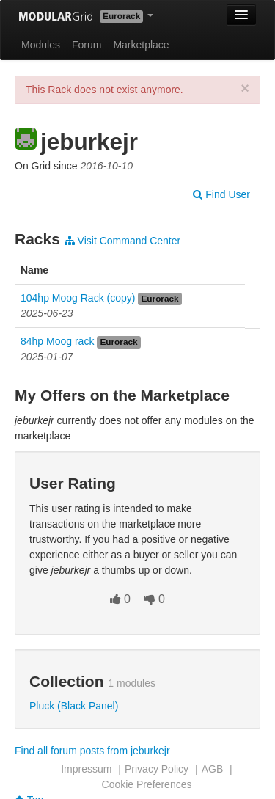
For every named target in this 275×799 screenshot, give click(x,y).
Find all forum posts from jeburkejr (92, 750)
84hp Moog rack (57, 341)
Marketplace (141, 45)
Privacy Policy (156, 769)
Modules (40, 45)
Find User (221, 194)
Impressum (86, 769)
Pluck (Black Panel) (73, 706)
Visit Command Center (122, 241)
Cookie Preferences (147, 784)
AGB (213, 769)
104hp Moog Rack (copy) (78, 298)
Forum (86, 45)
